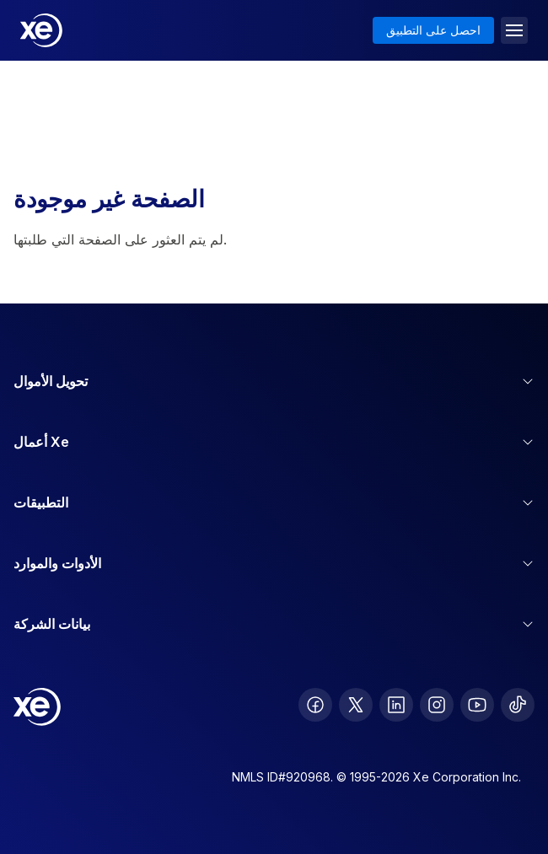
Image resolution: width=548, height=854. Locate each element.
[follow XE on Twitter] (356, 705)
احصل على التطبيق (433, 30)
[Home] (41, 30)
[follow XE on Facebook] (315, 705)
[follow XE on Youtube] (477, 705)
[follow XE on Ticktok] (518, 705)
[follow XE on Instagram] (437, 705)
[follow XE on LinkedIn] (396, 705)
